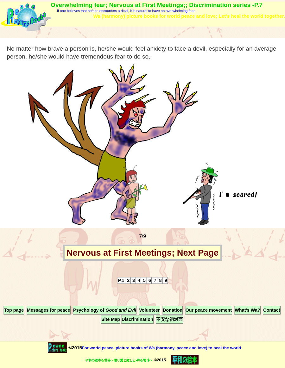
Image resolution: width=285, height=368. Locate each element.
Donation (172, 310)
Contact (271, 310)
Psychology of (104, 310)
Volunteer (149, 310)
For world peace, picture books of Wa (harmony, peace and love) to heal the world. (162, 348)
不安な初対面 (169, 319)
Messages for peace (48, 310)
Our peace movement (209, 310)
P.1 (121, 280)
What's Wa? (247, 310)
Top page (14, 310)
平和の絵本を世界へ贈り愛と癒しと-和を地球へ (119, 360)
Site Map (110, 319)
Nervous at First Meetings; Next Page (142, 253)
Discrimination (137, 319)
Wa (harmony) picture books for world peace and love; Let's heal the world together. (189, 16)
